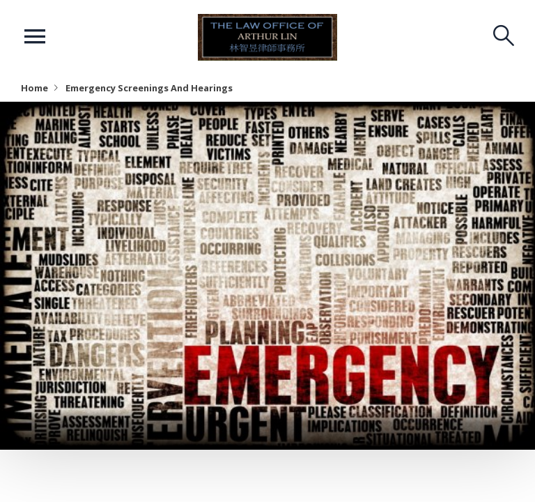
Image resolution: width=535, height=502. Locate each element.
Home (34, 88)
